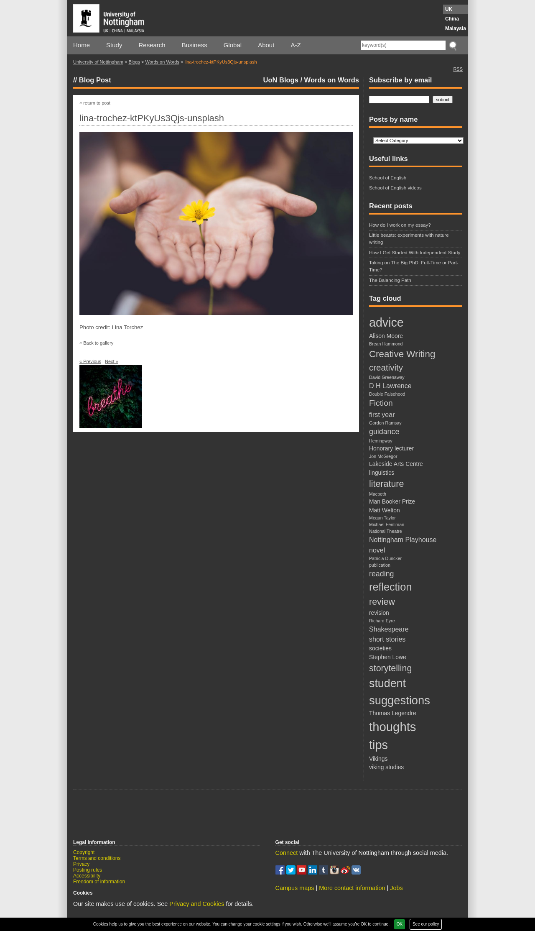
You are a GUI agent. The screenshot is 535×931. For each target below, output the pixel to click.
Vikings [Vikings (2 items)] (378, 758)
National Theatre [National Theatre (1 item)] (385, 531)
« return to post (94, 102)
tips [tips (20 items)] (378, 745)
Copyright (83, 852)
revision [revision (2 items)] (379, 612)
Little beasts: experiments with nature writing (409, 239)
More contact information (352, 888)
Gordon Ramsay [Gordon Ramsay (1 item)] (385, 422)
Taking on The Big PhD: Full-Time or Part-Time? (414, 266)
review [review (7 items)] (382, 602)
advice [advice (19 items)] (386, 322)
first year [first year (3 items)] (382, 414)
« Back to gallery (96, 342)
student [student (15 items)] (387, 683)
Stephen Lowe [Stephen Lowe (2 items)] (387, 657)
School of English (387, 177)
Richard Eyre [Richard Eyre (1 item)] (382, 620)
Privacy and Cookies (196, 903)
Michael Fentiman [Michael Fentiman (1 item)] (386, 524)
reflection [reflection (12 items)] (390, 587)
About (266, 45)
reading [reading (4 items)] (381, 574)
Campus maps (294, 888)
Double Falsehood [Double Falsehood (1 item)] (387, 393)
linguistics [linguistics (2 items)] (381, 472)
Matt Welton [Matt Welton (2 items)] (384, 510)
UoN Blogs (280, 80)
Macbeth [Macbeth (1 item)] (377, 493)
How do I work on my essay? (400, 225)
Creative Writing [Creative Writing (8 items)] (402, 354)
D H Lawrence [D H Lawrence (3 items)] (390, 385)
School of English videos (395, 187)
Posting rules (87, 870)
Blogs (134, 61)
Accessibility (86, 876)
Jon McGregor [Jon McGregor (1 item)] (383, 456)
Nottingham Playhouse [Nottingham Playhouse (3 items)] (402, 539)
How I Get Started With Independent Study (414, 252)
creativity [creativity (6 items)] (386, 367)
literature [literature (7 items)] (386, 484)
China (452, 19)
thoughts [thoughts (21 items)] (392, 727)
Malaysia (455, 28)
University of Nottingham (98, 61)
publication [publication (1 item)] (379, 565)
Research (152, 45)
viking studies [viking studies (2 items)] (386, 767)
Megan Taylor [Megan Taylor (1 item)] (382, 517)
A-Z (295, 45)
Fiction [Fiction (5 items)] (381, 403)
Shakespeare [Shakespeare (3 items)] (389, 629)
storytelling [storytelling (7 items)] (390, 668)
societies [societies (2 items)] (380, 648)
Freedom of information (99, 882)
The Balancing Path (390, 280)
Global (233, 45)
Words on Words (162, 61)
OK (400, 924)
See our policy (426, 924)
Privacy (81, 864)
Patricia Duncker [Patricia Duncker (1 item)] (385, 558)
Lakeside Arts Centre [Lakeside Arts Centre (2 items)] (396, 463)
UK (448, 9)
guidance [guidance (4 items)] (384, 431)
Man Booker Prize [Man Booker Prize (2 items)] (392, 501)
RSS (458, 69)
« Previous (90, 361)
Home (81, 45)
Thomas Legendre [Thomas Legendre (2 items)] (392, 713)
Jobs (396, 888)
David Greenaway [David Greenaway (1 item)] (387, 377)
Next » (111, 361)
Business (194, 45)
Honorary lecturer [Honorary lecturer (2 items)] (391, 448)
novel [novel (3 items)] (377, 550)
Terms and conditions (96, 858)
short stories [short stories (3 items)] (387, 639)
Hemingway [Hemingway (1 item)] (380, 440)
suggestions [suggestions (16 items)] (399, 700)
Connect (286, 852)
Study (114, 45)
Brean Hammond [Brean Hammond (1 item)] (386, 343)
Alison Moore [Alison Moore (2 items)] (386, 335)
